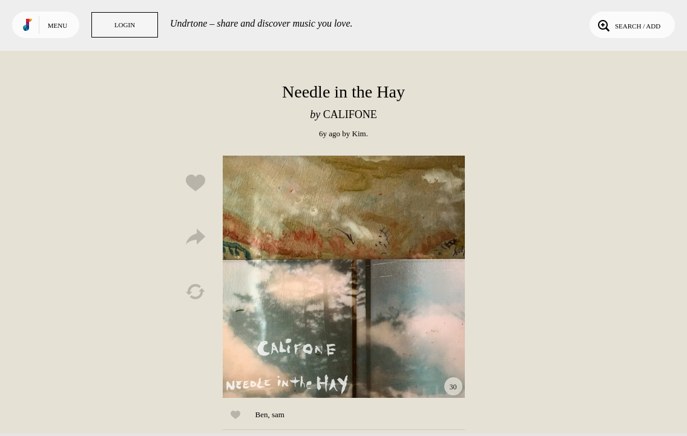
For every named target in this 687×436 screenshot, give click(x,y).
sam (278, 414)
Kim (359, 133)
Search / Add (628, 25)
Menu (57, 25)
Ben (261, 414)
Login (124, 24)
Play (344, 277)
